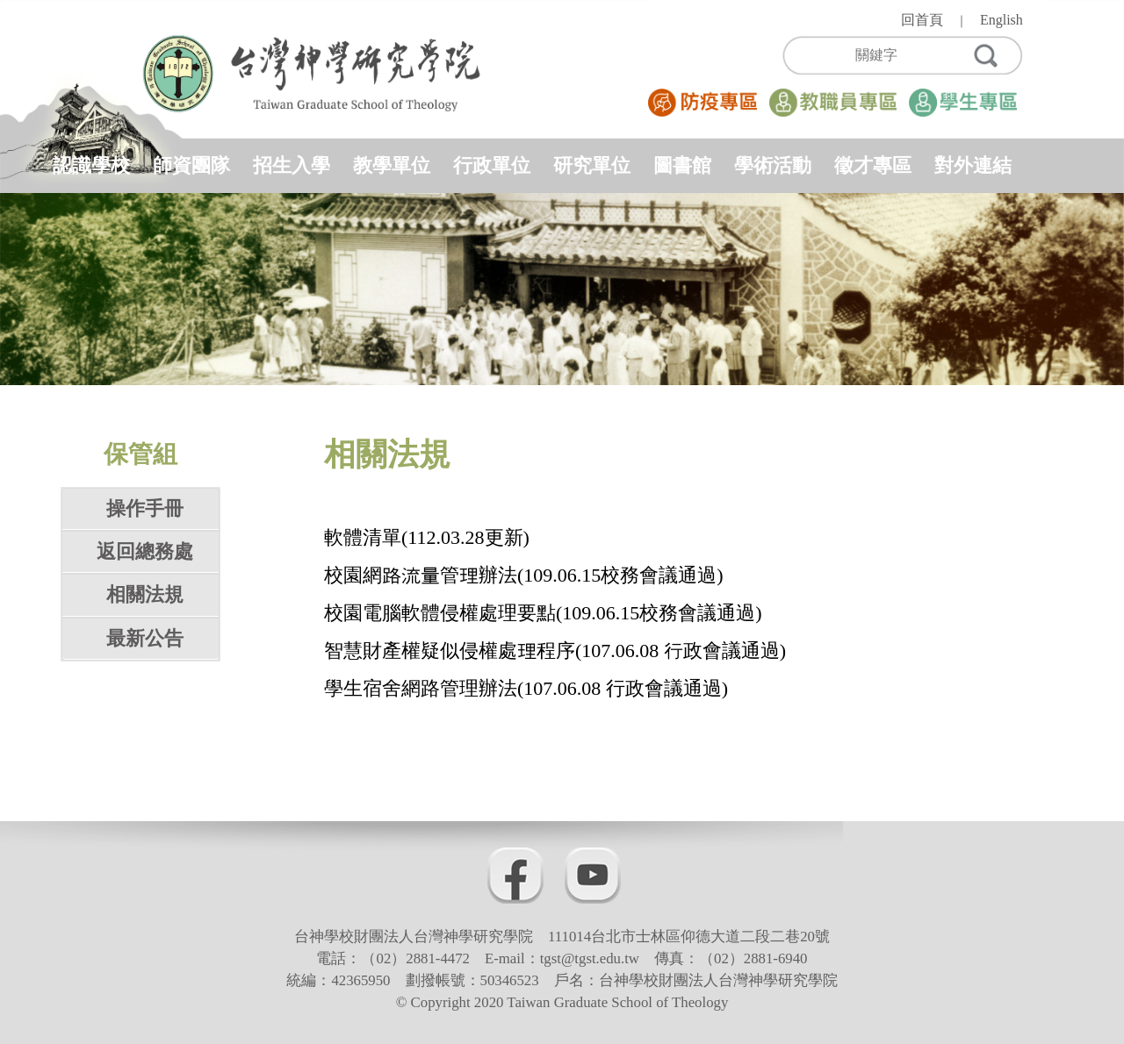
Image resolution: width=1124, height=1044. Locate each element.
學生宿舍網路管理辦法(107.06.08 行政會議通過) (526, 688)
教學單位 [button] (391, 165)
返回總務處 (145, 551)
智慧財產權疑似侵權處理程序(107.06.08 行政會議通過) (555, 650)
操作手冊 (145, 508)
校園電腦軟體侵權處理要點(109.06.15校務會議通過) (543, 613)
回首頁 (922, 19)
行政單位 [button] (491, 165)
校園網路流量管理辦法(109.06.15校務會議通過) (524, 575)
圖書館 (682, 165)
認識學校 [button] (91, 165)
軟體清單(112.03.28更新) (427, 537)
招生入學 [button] (291, 165)
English (1001, 19)
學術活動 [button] (772, 165)
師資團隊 (191, 165)
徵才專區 (872, 165)
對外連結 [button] (973, 165)
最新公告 (145, 638)
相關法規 (145, 594)
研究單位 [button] (591, 165)
